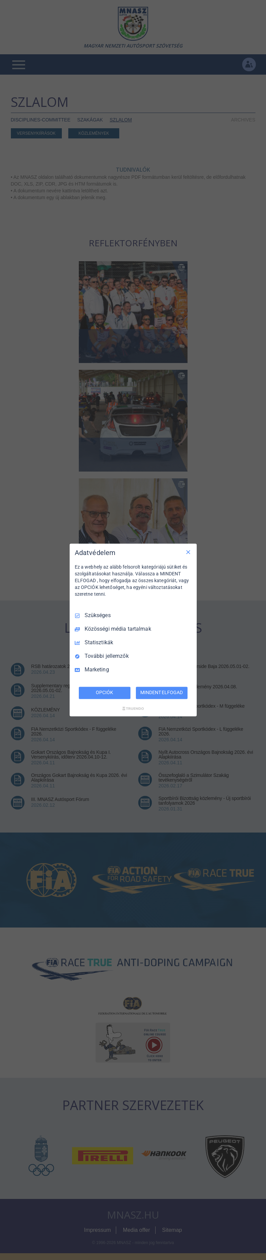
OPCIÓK (104, 692)
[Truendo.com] (133, 708)
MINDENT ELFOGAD (161, 692)
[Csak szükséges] (188, 551)
